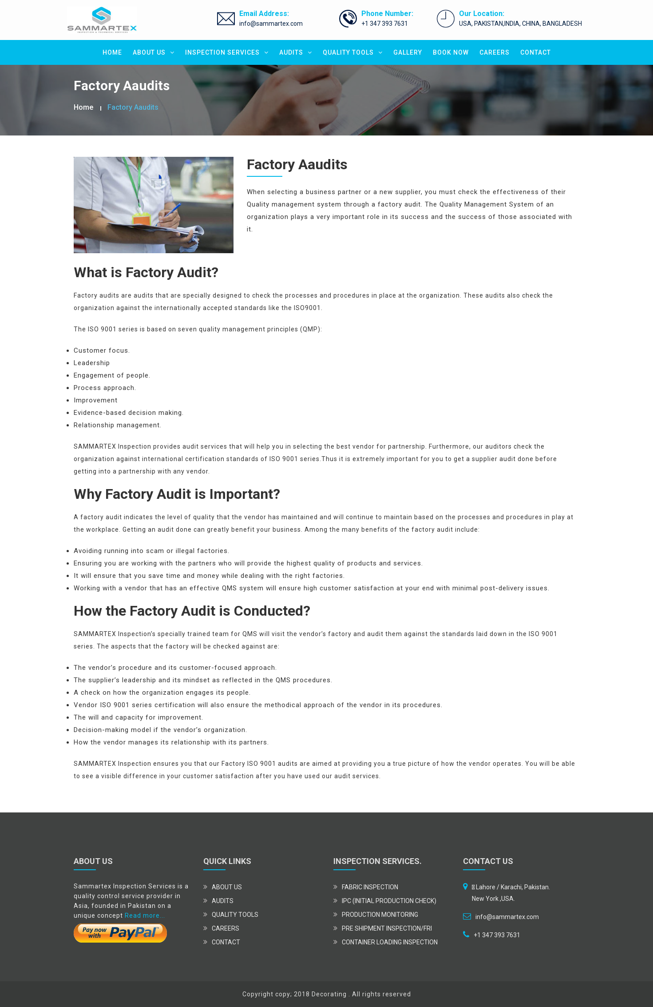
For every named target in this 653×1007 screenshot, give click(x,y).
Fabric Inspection (370, 887)
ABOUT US (153, 52)
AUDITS (295, 52)
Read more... (145, 915)
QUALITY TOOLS (353, 52)
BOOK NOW (451, 52)
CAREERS (494, 52)
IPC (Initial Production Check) (389, 900)
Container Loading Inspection (390, 942)
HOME (112, 52)
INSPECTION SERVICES (227, 52)
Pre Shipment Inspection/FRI (387, 928)
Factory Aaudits (132, 107)
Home (83, 107)
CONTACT (535, 52)
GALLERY (407, 52)
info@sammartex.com (271, 23)
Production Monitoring (380, 914)
